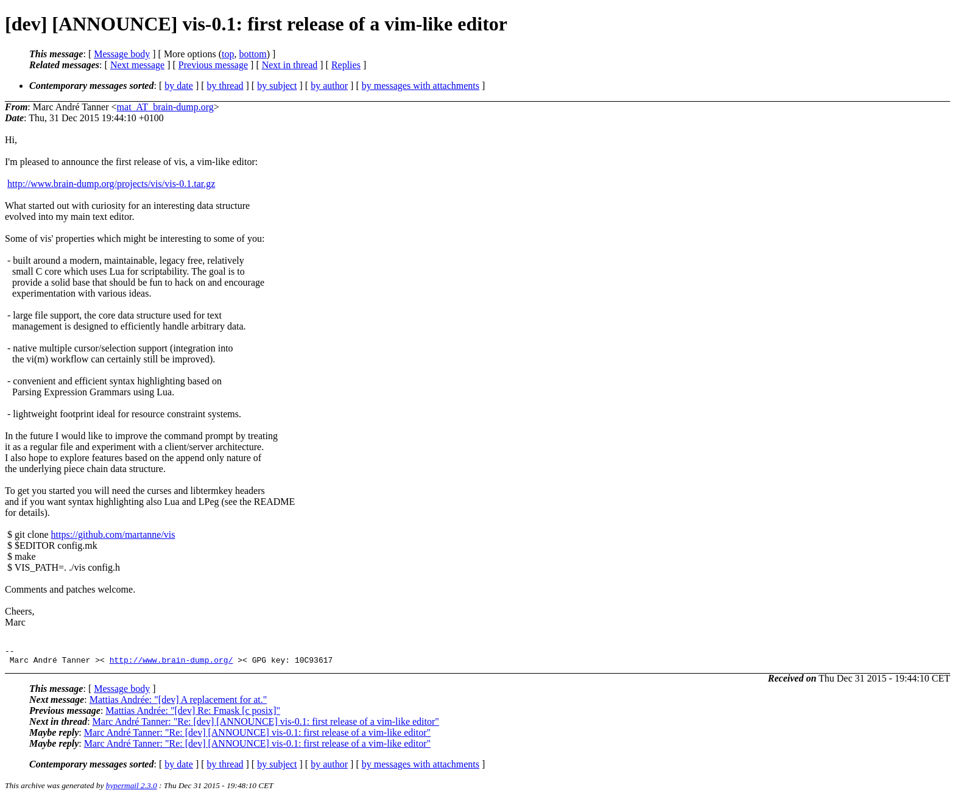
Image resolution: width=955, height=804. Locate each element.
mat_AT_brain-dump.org (165, 107)
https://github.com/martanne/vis (113, 534)
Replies (346, 65)
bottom (252, 54)
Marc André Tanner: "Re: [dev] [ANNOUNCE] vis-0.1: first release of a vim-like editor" (266, 725)
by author (329, 85)
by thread (225, 85)
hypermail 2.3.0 (131, 789)
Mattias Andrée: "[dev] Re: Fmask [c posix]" (192, 714)
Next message (137, 65)
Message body (122, 54)
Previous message (213, 65)
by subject (277, 85)
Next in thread (290, 65)
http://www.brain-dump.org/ (171, 663)
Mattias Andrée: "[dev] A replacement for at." (178, 703)
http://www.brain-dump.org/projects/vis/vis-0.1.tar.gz (111, 183)
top (228, 54)
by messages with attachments (420, 85)
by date (178, 85)
